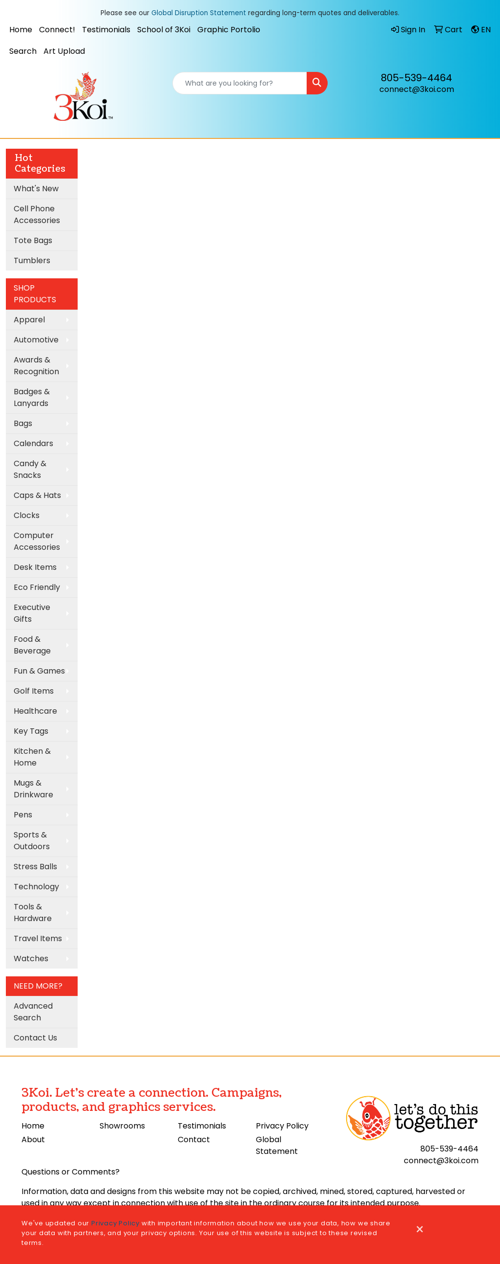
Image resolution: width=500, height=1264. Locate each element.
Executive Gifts (32, 613)
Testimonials (106, 29)
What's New (36, 188)
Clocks (27, 515)
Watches (31, 958)
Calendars (33, 443)
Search (23, 51)
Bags (23, 423)
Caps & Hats (37, 495)
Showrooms (122, 1125)
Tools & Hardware (33, 912)
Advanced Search (33, 1011)
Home (20, 29)
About (33, 1139)
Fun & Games (39, 671)
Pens (23, 814)
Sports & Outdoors (32, 840)
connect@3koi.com (416, 89)
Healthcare (35, 711)
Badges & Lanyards (32, 397)
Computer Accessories (37, 541)
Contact (194, 1139)
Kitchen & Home (32, 756)
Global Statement (277, 1145)
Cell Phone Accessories (37, 214)
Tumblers (32, 260)
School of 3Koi (163, 29)
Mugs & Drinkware (33, 788)
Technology (36, 886)
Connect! (57, 29)
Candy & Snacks (30, 469)
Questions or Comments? (70, 1171)
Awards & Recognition (36, 365)
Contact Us (35, 1037)
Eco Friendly (37, 587)
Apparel (29, 319)
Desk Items (35, 567)
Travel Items (38, 938)
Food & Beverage (32, 644)
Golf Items (34, 691)
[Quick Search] (239, 83)
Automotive (36, 339)
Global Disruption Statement (198, 13)
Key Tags (31, 731)
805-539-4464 (416, 78)
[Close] (419, 1230)
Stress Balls (35, 866)
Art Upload (64, 51)
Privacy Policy (282, 1125)
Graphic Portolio (228, 29)
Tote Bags (33, 240)
